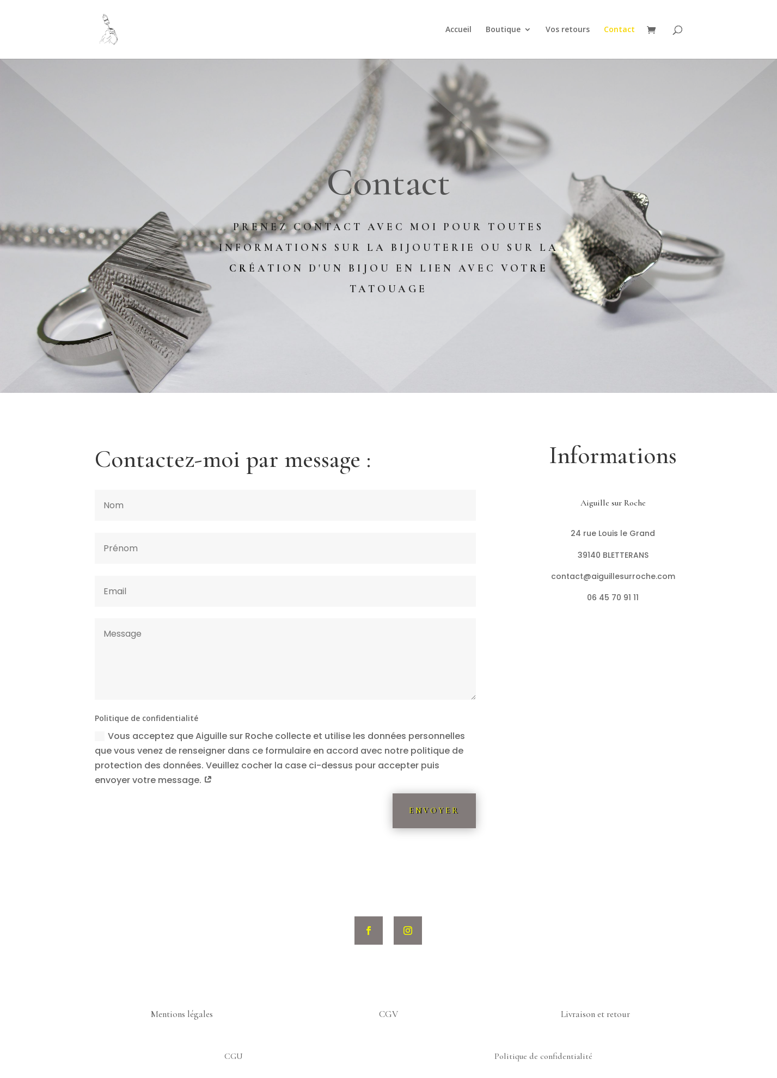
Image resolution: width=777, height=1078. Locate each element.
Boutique (503, 30)
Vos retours (568, 30)
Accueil (458, 30)
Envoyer (434, 810)
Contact (619, 30)
